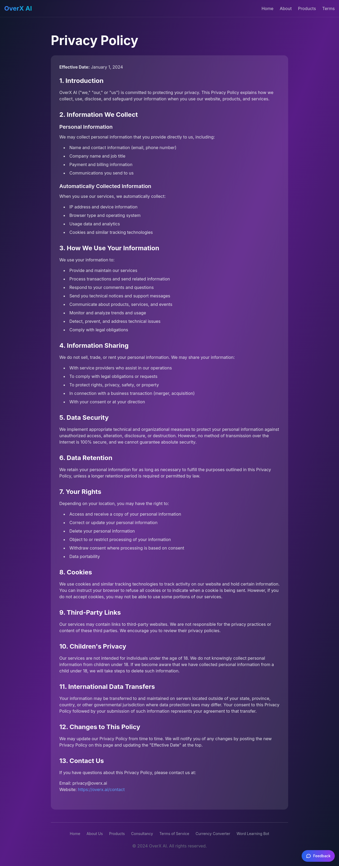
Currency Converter (212, 833)
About (286, 8)
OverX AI (18, 8)
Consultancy (142, 833)
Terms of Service (174, 833)
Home (267, 8)
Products (307, 8)
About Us (95, 833)
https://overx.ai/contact (101, 789)
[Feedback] (318, 856)
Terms (328, 8)
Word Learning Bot (253, 833)
